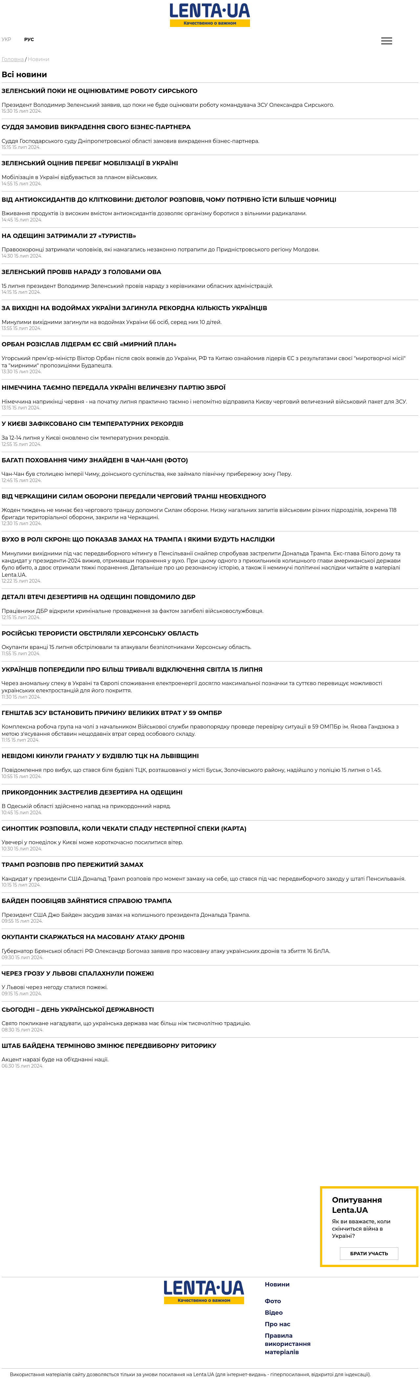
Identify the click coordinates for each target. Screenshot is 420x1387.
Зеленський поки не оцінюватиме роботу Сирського (100, 91)
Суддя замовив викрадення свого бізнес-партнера (96, 127)
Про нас (277, 1324)
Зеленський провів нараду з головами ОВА (81, 272)
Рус (29, 39)
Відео (274, 1312)
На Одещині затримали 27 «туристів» (69, 236)
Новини (39, 59)
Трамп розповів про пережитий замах (72, 864)
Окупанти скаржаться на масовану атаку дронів (93, 937)
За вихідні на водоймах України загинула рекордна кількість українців (134, 308)
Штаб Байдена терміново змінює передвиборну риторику (109, 1046)
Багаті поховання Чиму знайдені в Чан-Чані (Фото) (95, 460)
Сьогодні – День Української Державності (78, 1009)
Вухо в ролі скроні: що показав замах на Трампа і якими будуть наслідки (138, 539)
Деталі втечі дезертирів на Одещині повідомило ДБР (99, 597)
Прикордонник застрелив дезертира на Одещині (92, 792)
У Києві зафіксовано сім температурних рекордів (92, 424)
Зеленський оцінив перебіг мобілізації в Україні (90, 163)
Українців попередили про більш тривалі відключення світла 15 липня (132, 669)
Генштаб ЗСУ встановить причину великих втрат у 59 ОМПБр (112, 713)
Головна (13, 59)
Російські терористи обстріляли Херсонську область (100, 633)
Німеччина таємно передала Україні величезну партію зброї (113, 387)
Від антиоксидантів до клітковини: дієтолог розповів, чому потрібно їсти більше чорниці (169, 199)
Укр (6, 39)
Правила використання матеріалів (288, 1344)
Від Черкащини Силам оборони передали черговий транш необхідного (134, 496)
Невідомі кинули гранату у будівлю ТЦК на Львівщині (100, 756)
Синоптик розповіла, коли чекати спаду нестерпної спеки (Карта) (124, 828)
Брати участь (369, 1254)
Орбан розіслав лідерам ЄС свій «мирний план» (89, 344)
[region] (369, 1126)
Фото (273, 1301)
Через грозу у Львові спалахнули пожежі (78, 973)
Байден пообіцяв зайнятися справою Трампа (87, 901)
